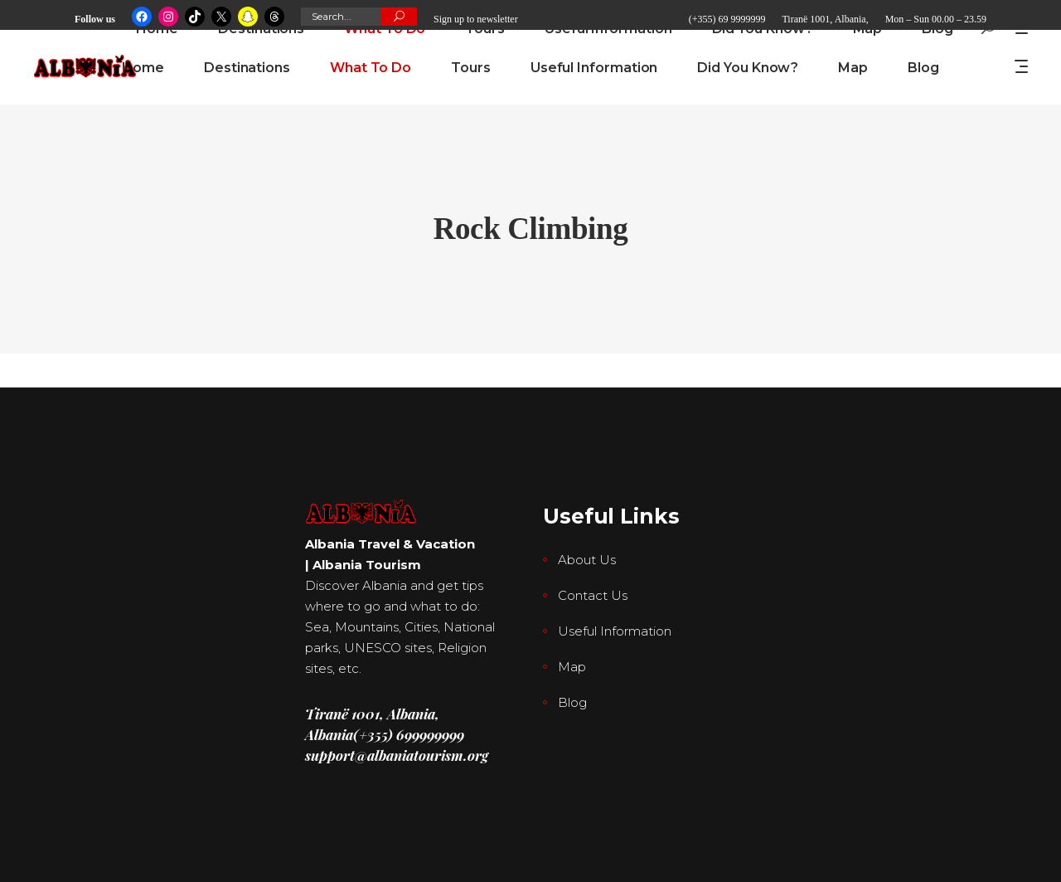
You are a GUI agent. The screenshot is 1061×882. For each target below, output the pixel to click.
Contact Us (592, 595)
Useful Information (614, 631)
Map (572, 667)
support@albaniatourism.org (396, 755)
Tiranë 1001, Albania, (825, 19)
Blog (572, 702)
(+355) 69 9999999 (727, 19)
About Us (587, 560)
